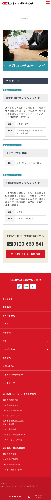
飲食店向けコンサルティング (23, 98)
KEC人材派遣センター (12, 410)
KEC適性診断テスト (11, 400)
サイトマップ (9, 383)
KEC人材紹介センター (12, 405)
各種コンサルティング (12, 90)
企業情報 (7, 332)
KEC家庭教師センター (12, 470)
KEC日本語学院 (9, 429)
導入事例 (7, 307)
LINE (26, 286)
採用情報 (7, 358)
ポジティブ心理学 (16, 153)
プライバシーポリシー (13, 375)
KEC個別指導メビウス (12, 464)
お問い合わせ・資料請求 (38, 496)
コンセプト (8, 299)
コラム (6, 324)
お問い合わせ (9, 366)
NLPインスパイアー (11, 416)
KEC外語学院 (8, 424)
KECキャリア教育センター (14, 435)
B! (33, 286)
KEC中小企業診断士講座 (13, 421)
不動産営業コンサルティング (23, 183)
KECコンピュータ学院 (12, 440)
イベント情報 (9, 316)
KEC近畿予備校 (9, 454)
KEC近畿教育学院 (10, 459)
